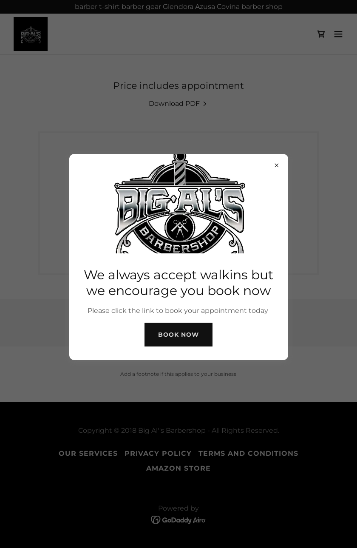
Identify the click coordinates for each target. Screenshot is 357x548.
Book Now (178, 334)
